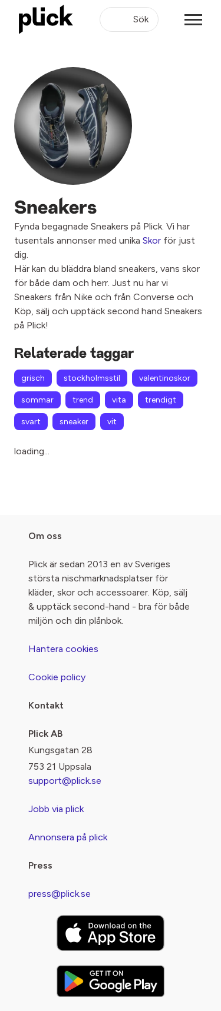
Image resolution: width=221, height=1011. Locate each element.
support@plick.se (64, 780)
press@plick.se (59, 893)
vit (112, 422)
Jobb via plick (56, 808)
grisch (33, 378)
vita (119, 400)
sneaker (74, 422)
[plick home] (46, 19)
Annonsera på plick (67, 837)
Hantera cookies (63, 648)
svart (31, 422)
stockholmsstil (92, 378)
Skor (152, 240)
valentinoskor (164, 378)
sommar (37, 400)
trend (82, 400)
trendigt (160, 400)
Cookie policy (56, 677)
